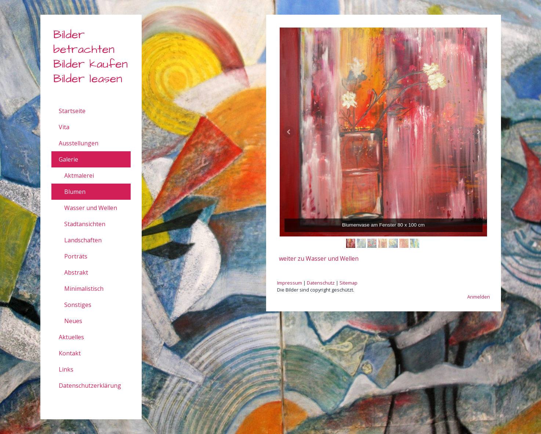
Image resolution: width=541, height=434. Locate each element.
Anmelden (478, 296)
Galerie (68, 159)
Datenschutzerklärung (90, 385)
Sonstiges (77, 305)
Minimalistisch (84, 289)
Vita (64, 127)
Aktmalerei (79, 175)
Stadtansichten (84, 224)
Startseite (72, 111)
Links (66, 369)
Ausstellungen (78, 143)
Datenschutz (321, 282)
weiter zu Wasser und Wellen (319, 258)
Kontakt (70, 353)
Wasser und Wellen (90, 208)
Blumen (75, 192)
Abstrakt (76, 272)
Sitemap (348, 282)
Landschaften (83, 240)
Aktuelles (71, 337)
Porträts (75, 256)
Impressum (289, 282)
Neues (73, 321)
